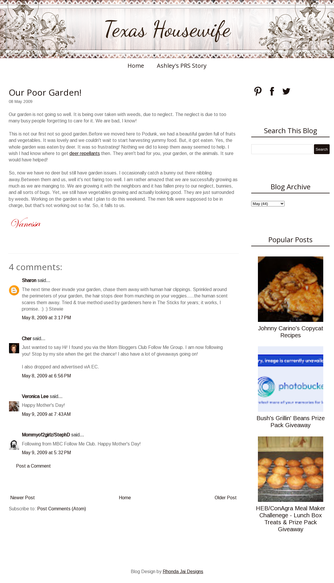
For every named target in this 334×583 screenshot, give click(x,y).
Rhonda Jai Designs (183, 571)
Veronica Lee (35, 396)
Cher (26, 338)
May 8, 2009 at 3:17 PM (46, 317)
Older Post (226, 497)
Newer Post (22, 497)
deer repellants (84, 153)
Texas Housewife (167, 29)
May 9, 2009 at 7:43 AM (46, 414)
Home (136, 65)
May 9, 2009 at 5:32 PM (46, 452)
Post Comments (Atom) (61, 508)
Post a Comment (33, 465)
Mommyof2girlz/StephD (46, 434)
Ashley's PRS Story (181, 65)
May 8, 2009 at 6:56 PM (46, 375)
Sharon (29, 280)
